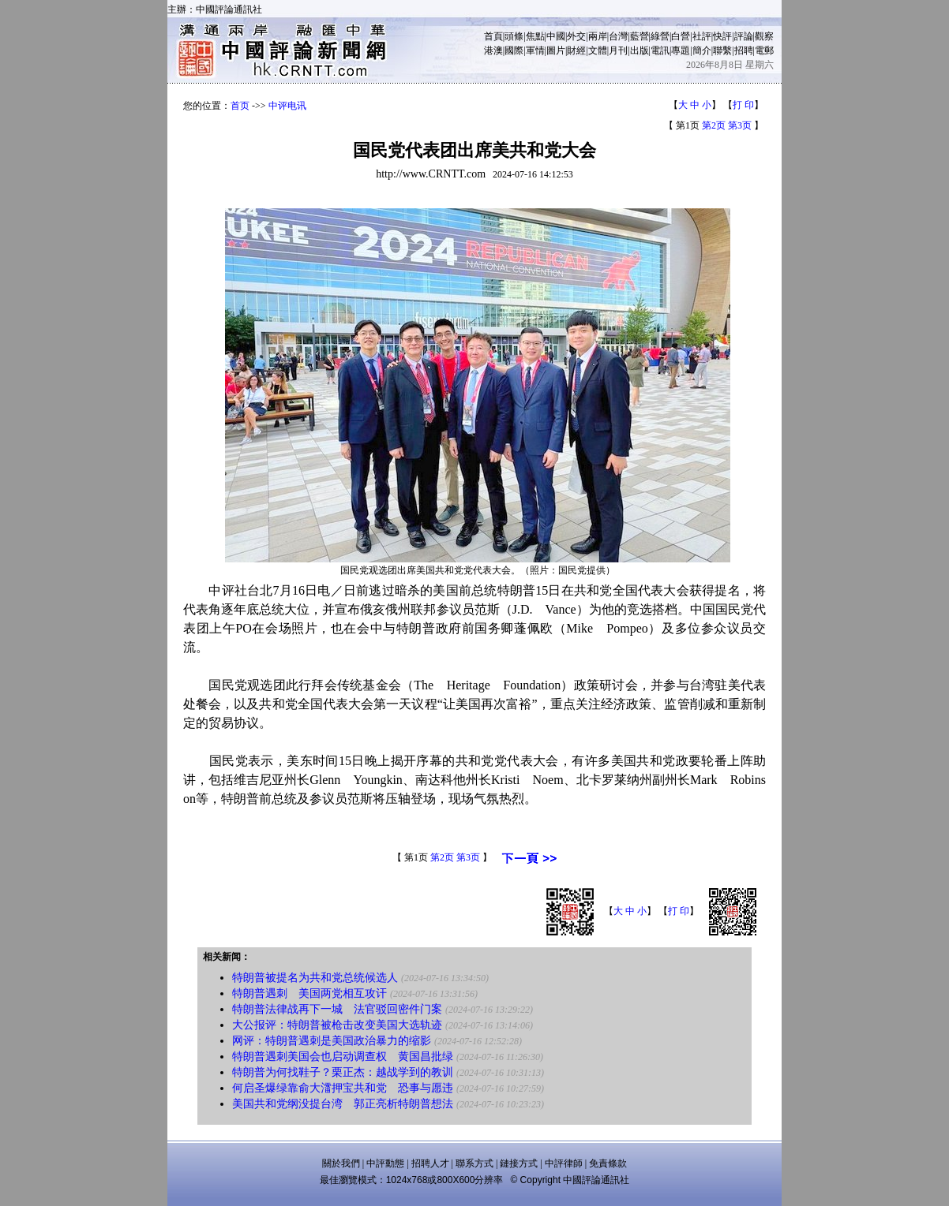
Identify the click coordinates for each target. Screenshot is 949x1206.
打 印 (743, 104)
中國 (555, 36)
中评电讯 (287, 105)
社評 (701, 36)
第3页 (740, 125)
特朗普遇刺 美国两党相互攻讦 (309, 993)
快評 (722, 36)
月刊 (618, 50)
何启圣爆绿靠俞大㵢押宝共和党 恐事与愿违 (342, 1088)
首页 (240, 105)
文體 (597, 50)
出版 (639, 50)
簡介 (701, 50)
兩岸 (597, 36)
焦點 (535, 36)
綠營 (660, 36)
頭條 (514, 36)
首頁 (493, 36)
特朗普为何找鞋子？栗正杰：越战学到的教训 (342, 1072)
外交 (576, 36)
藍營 (639, 36)
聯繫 (722, 50)
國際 (514, 50)
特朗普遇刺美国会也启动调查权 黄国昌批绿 (342, 1056)
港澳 (493, 50)
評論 (743, 36)
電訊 (660, 50)
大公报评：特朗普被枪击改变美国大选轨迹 (337, 1025)
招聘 (743, 50)
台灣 (618, 36)
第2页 (714, 125)
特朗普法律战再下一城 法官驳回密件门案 (337, 1009)
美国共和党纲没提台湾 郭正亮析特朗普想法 (342, 1104)
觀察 (764, 36)
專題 (680, 50)
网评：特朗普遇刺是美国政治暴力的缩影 (331, 1041)
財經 (576, 50)
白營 (680, 36)
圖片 (555, 50)
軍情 (535, 50)
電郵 (764, 50)
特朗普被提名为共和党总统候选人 (315, 978)
